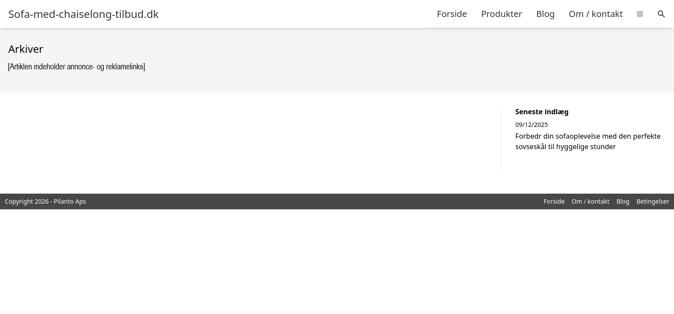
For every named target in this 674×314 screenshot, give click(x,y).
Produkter (501, 14)
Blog (545, 14)
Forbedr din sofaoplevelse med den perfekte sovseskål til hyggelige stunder (588, 141)
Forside (452, 14)
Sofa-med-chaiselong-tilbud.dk (83, 14)
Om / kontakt (596, 14)
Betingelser (652, 201)
